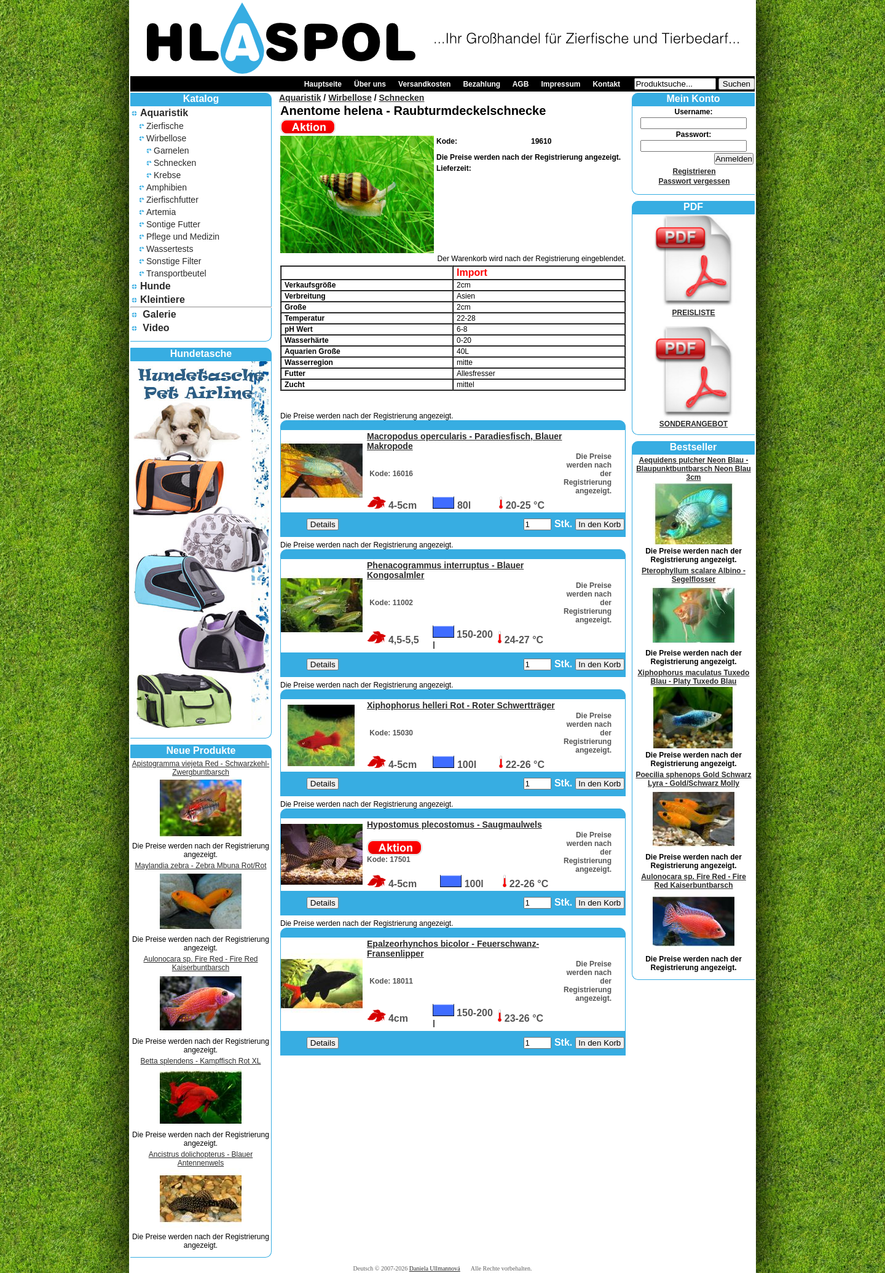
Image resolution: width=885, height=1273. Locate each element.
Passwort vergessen (694, 181)
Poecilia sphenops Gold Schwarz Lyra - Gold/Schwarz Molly (693, 779)
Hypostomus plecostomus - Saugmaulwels (454, 824)
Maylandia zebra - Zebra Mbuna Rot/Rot (200, 865)
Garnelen (171, 150)
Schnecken (175, 163)
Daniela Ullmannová (434, 1268)
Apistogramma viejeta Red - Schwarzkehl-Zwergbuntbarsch (200, 768)
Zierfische (165, 126)
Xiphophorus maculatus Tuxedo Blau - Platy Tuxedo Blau (694, 677)
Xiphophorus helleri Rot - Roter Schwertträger (461, 705)
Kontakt (606, 84)
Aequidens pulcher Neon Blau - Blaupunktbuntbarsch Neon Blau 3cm (693, 469)
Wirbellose (166, 138)
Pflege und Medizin (182, 236)
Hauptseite (323, 84)
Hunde (155, 286)
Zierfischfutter (172, 200)
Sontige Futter (173, 224)
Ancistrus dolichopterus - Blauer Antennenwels (201, 1158)
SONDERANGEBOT (694, 419)
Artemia (161, 212)
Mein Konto (693, 98)
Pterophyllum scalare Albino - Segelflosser (693, 575)
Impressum (560, 84)
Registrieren (693, 171)
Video (156, 328)
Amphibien (166, 187)
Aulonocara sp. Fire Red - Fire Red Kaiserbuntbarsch (200, 963)
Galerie (159, 314)
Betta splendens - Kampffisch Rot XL (201, 1061)
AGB (521, 84)
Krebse (167, 175)
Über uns (370, 84)
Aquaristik (164, 113)
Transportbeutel (176, 273)
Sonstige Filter (173, 261)
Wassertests (170, 249)
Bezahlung (481, 84)
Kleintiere (162, 299)
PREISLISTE (694, 308)
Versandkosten (424, 84)
